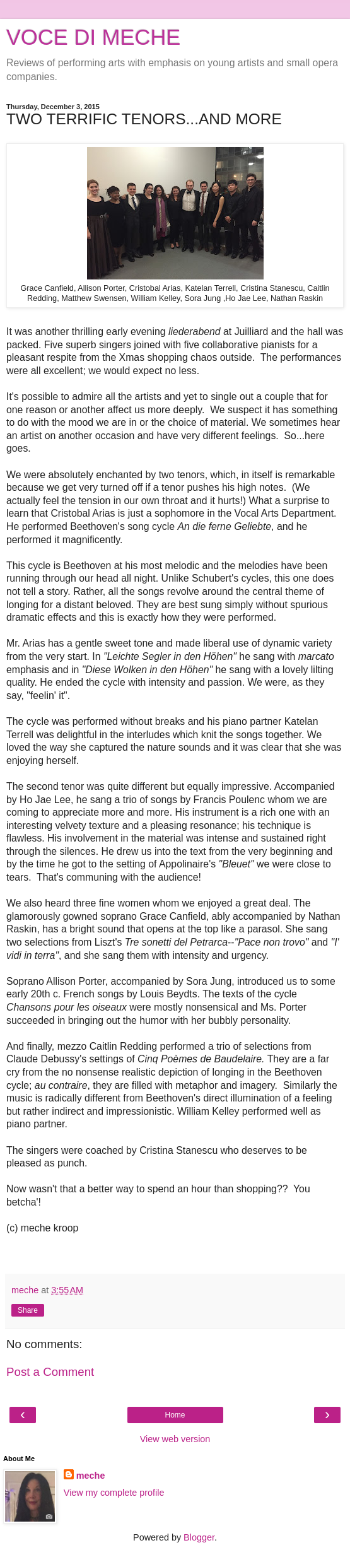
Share (28, 1310)
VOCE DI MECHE (93, 37)
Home (175, 1415)
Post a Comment (50, 1371)
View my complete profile (114, 1493)
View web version (175, 1439)
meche (90, 1476)
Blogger (199, 1537)
